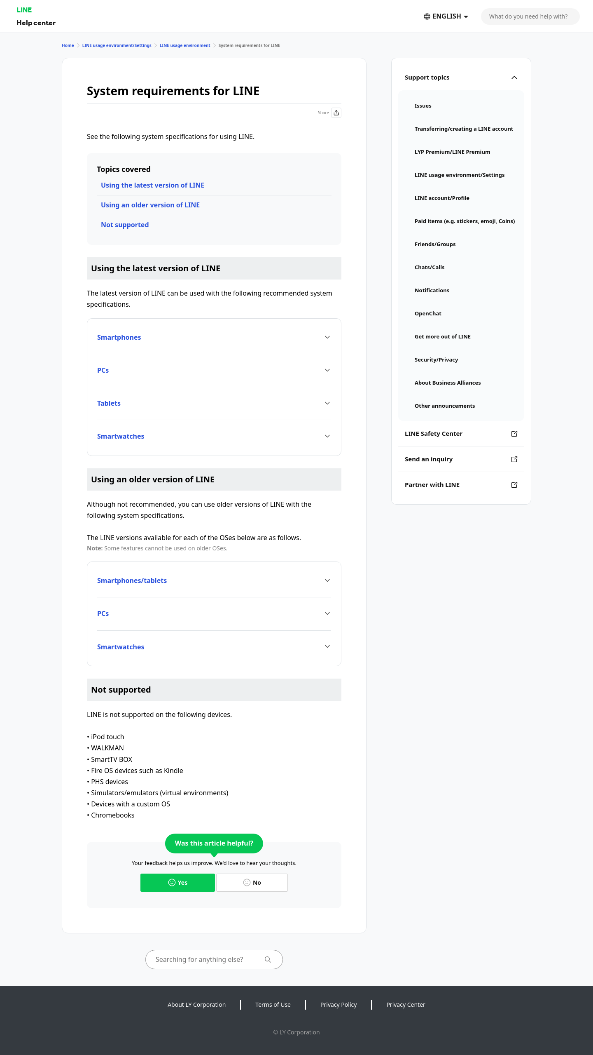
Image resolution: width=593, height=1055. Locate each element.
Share (329, 113)
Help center (36, 22)
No (252, 882)
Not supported (125, 224)
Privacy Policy (338, 1004)
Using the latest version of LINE (152, 185)
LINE (24, 9)
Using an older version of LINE (150, 204)
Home (68, 45)
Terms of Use (273, 1004)
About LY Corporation (197, 1004)
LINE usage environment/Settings (117, 45)
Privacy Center (405, 1004)
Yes (177, 882)
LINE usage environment (185, 45)
